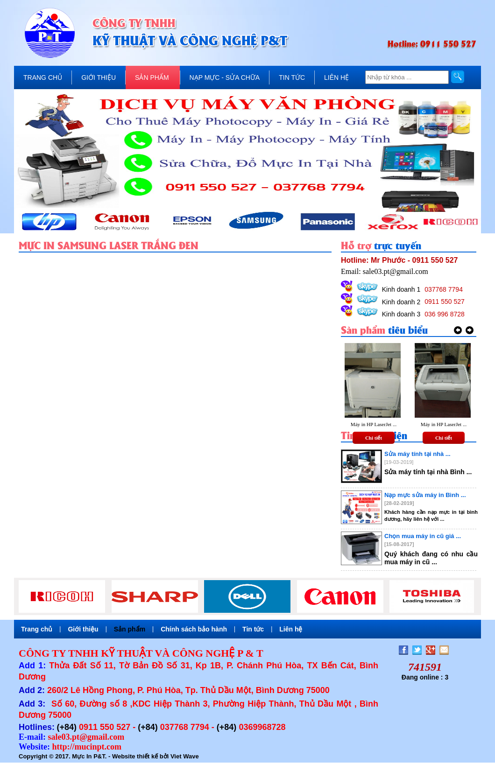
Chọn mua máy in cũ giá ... (422, 536)
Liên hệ (290, 629)
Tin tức (253, 629)
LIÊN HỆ (336, 77)
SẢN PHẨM (152, 77)
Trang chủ (36, 629)
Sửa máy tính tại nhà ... (417, 453)
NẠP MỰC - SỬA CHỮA (225, 77)
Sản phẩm (129, 629)
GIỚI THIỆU (98, 77)
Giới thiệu (83, 629)
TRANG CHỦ (42, 77)
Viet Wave (184, 756)
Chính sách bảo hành (194, 629)
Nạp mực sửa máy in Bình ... (425, 494)
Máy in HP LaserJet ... (373, 424)
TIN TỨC (292, 77)
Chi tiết (373, 438)
